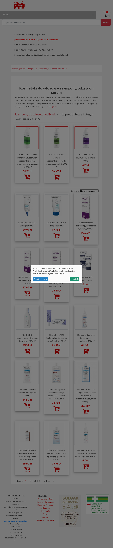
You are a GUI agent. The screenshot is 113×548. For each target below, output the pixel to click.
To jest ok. (74, 279)
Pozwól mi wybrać (41, 279)
